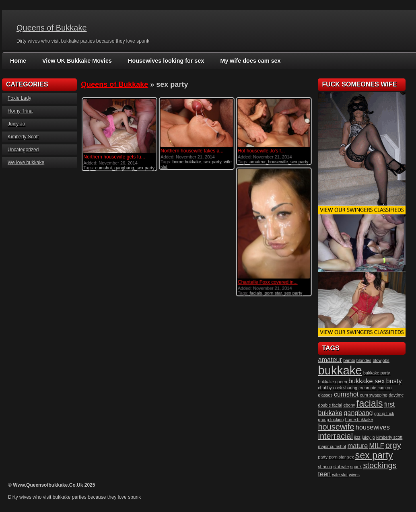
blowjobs (381, 360)
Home (18, 61)
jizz (357, 437)
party (322, 456)
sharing (325, 466)
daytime (396, 395)
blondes (363, 360)
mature (358, 445)
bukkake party (376, 372)
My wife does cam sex (245, 61)
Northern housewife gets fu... (114, 157)
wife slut (340, 474)
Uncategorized (23, 149)
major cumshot (332, 446)
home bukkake (186, 161)
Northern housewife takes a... (192, 151)
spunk (356, 466)
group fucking (331, 419)
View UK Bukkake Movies (76, 61)
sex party (145, 167)
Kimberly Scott (23, 137)
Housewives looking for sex (163, 61)
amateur (257, 161)
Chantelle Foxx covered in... (267, 282)
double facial (330, 405)
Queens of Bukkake (51, 27)
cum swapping (373, 395)
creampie (367, 387)
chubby (325, 387)
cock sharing (345, 387)
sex (350, 456)
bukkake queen (332, 381)
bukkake (340, 370)
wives (354, 474)
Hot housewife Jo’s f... (260, 151)
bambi (349, 360)
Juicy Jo (16, 124)
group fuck (384, 413)
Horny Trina (20, 111)
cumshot (103, 167)
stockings (379, 465)
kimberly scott (389, 437)
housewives (373, 427)
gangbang (124, 167)
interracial (335, 436)
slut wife (341, 466)
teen (324, 473)
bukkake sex (366, 381)
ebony (349, 405)
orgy (393, 445)
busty (394, 381)
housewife (278, 161)
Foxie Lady (19, 98)
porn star (273, 292)
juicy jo (368, 437)
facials (255, 292)
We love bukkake (26, 162)
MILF (376, 445)
